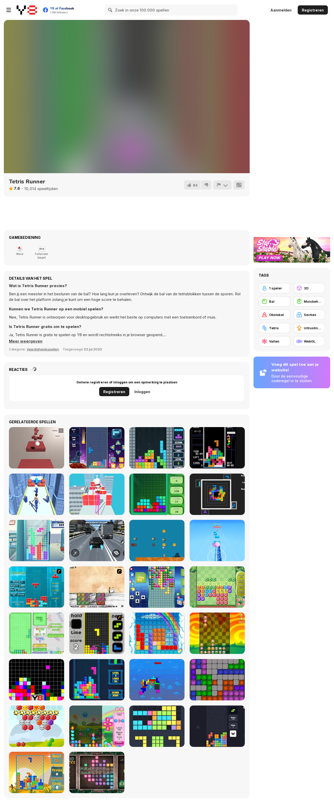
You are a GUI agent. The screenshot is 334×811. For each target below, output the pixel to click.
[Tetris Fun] (96, 447)
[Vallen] (274, 341)
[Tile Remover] (36, 679)
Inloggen (142, 392)
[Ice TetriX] (36, 540)
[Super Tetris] (157, 447)
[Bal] (274, 301)
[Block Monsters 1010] (217, 587)
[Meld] (222, 185)
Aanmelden (281, 10)
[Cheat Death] (96, 587)
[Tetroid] (217, 679)
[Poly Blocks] (36, 772)
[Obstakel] (274, 315)
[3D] (309, 288)
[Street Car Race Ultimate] (96, 540)
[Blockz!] (36, 633)
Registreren (313, 10)
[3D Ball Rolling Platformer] (36, 447)
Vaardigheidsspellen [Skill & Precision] (43, 349)
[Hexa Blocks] (36, 726)
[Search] (110, 10)
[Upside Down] (157, 587)
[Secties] (309, 315)
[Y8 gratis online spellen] (26, 10)
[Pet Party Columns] (217, 633)
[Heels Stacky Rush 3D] (96, 494)
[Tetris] (157, 494)
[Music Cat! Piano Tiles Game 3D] (217, 540)
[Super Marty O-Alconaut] (157, 540)
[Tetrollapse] (36, 587)
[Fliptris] (157, 679)
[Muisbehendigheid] (309, 301)
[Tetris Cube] (96, 679)
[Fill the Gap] (157, 726)
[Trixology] (217, 726)
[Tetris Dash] (96, 633)
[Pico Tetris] (217, 447)
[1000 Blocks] (96, 772)
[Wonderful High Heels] (36, 494)
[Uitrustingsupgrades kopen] (309, 328)
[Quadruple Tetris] (217, 494)
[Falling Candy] (96, 726)
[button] (25, 341)
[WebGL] (309, 341)
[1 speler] (274, 288)
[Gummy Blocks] (157, 633)
